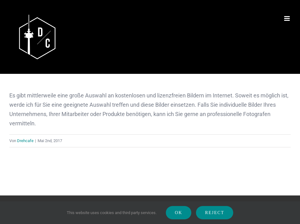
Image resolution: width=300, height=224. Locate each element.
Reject (214, 212)
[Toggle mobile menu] (287, 18)
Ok (178, 212)
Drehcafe (25, 140)
